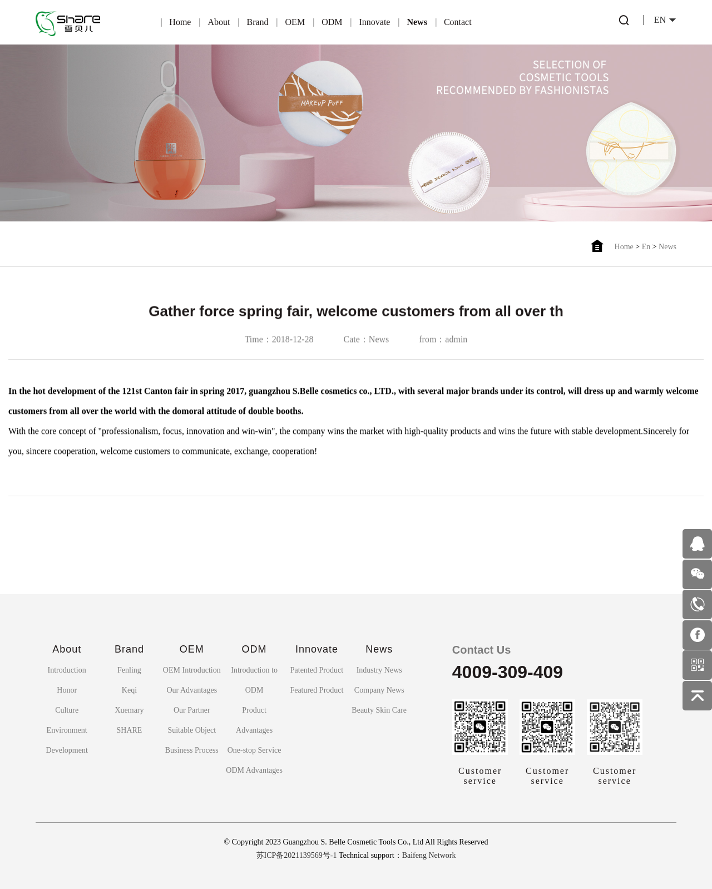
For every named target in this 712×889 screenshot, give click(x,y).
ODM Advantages (254, 770)
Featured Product (316, 690)
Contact (458, 22)
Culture (66, 710)
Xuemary (129, 710)
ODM (332, 22)
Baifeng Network (429, 855)
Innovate (374, 22)
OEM (295, 22)
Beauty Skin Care (379, 710)
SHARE (129, 730)
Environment (67, 730)
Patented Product (316, 670)
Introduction (67, 670)
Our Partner (192, 710)
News (417, 22)
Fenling (129, 670)
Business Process (192, 750)
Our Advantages (191, 690)
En (646, 247)
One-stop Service (254, 750)
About (218, 22)
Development (66, 750)
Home (180, 22)
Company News (379, 690)
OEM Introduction (192, 670)
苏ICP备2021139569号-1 (296, 855)
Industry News (379, 670)
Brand (257, 22)
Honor (67, 690)
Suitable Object (191, 730)
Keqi (129, 690)
